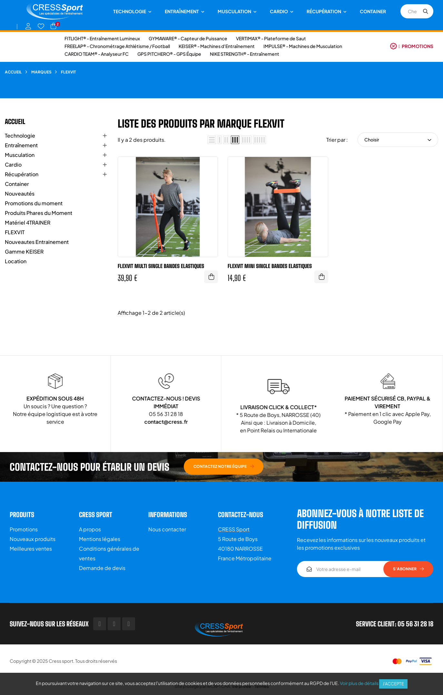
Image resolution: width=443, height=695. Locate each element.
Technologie (20, 135)
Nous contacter (167, 529)
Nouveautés (19, 193)
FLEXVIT (15, 232)
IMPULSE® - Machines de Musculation (302, 46)
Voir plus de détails (359, 683)
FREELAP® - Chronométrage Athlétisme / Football (117, 46)
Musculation (19, 154)
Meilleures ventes (31, 548)
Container (17, 183)
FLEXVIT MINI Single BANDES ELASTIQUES (270, 266)
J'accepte (393, 683)
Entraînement (21, 145)
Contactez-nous (240, 514)
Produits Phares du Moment (38, 212)
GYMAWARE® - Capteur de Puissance (188, 38)
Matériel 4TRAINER (27, 222)
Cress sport (61, 661)
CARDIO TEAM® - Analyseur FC (96, 54)
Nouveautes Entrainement (37, 241)
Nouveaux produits (32, 539)
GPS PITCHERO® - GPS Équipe (169, 54)
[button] (411, 46)
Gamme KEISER (24, 251)
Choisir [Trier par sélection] (397, 139)
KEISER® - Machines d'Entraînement (217, 46)
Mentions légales (99, 539)
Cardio (13, 164)
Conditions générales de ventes (109, 553)
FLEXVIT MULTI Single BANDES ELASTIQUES (161, 266)
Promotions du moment (34, 203)
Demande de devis (102, 568)
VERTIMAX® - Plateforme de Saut (271, 38)
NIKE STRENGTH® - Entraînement (244, 54)
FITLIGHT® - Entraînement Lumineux (102, 38)
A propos (90, 529)
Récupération (21, 174)
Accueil (15, 121)
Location (15, 261)
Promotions (24, 529)
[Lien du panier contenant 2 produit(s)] (53, 26)
